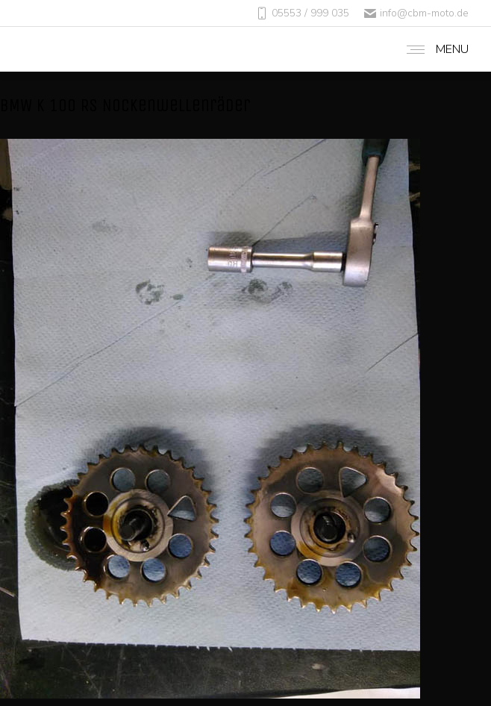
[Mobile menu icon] (434, 49)
